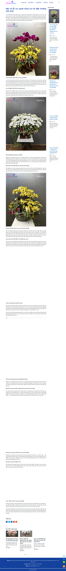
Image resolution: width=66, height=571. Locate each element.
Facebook (7, 522)
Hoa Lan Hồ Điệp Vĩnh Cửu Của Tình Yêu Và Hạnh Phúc (40, 540)
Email (16, 522)
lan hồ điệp (30, 157)
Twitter (9, 522)
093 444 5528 (39, 563)
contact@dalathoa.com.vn (35, 565)
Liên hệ (51, 2)
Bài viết (46, 2)
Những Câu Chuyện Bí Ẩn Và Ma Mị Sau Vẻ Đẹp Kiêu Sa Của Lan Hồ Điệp (54, 84)
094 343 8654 (32, 563)
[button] (24, 554)
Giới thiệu (30, 2)
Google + (14, 522)
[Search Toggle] (59, 2)
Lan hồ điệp (8, 14)
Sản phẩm (38, 2)
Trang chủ (23, 2)
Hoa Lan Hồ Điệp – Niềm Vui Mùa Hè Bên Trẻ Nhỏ (54, 117)
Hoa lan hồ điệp (37, 543)
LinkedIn (11, 522)
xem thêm (8, 547)
